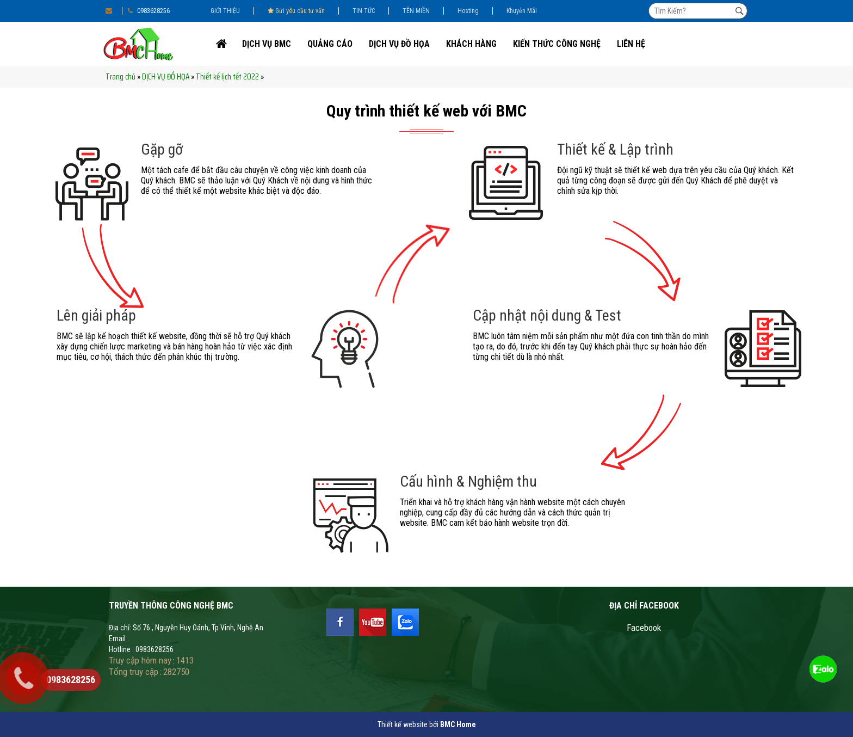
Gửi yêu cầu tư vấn (296, 11)
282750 (176, 671)
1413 (185, 660)
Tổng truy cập (133, 671)
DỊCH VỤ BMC (266, 44)
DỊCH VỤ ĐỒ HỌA (399, 44)
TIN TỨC (364, 11)
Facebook (644, 627)
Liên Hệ (631, 44)
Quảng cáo (330, 44)
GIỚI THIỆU (225, 11)
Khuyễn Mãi (521, 11)
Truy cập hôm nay (140, 660)
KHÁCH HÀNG (471, 44)
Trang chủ (120, 76)
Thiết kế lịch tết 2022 (227, 76)
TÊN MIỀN (416, 11)
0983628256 (149, 11)
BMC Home (458, 724)
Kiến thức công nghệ (557, 44)
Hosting (468, 11)
